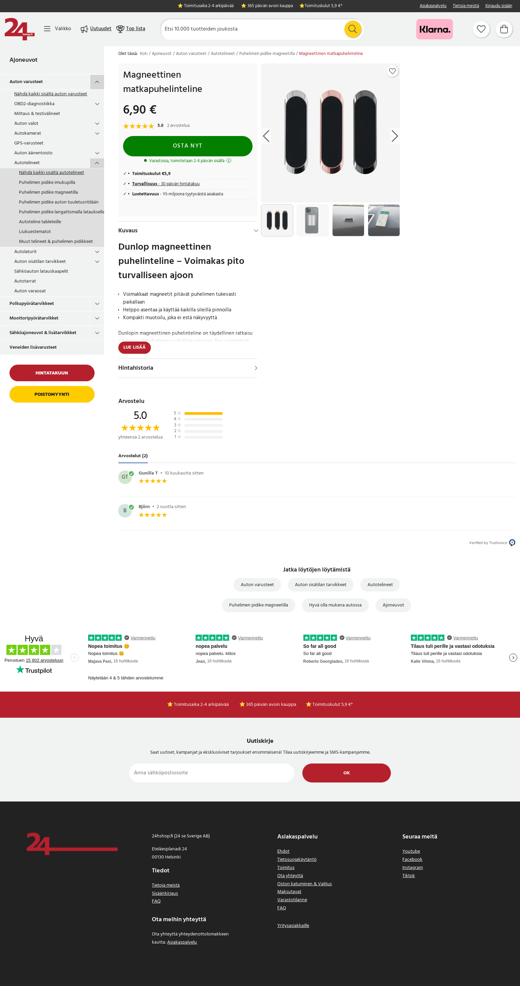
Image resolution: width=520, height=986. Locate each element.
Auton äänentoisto (33, 153)
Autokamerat (27, 133)
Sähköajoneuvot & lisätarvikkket (42, 333)
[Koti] (20, 29)
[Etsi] (261, 29)
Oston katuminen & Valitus (304, 884)
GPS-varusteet (28, 143)
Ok (346, 773)
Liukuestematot (35, 232)
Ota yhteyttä (290, 876)
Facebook (412, 860)
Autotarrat (25, 281)
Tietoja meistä (466, 6)
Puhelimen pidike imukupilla (47, 183)
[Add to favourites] (392, 71)
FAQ (156, 901)
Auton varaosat (30, 291)
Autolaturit (25, 252)
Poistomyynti (52, 394)
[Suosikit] (481, 29)
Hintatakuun (52, 372)
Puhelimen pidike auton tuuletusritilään (59, 202)
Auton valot (26, 124)
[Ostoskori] (504, 29)
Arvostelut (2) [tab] (133, 456)
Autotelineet (27, 163)
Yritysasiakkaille (293, 926)
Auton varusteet (26, 82)
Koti (143, 54)
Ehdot (283, 851)
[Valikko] (57, 29)
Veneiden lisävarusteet (33, 347)
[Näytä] (256, 368)
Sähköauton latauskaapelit (41, 271)
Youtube (411, 851)
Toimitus (286, 868)
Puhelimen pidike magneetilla (48, 192)
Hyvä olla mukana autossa (335, 605)
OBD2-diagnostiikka (34, 104)
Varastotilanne (292, 900)
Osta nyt (188, 146)
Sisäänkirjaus (165, 893)
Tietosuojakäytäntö (297, 860)
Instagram (412, 868)
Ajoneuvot (23, 60)
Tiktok (408, 876)
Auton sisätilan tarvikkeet (40, 262)
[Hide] (256, 230)
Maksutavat (289, 892)
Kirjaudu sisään (498, 6)
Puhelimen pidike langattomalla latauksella (61, 212)
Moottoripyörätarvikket (33, 318)
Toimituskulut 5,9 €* (323, 6)
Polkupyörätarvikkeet (31, 304)
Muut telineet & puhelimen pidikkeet (56, 242)
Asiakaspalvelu (433, 6)
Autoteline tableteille (40, 222)
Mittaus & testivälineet (37, 114)
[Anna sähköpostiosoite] (211, 772)
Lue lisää (134, 347)
